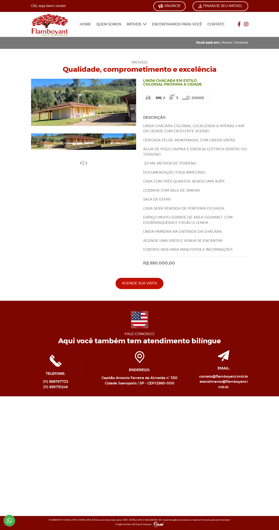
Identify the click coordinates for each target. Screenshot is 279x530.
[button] (82, 163)
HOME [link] (85, 24)
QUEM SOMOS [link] (108, 24)
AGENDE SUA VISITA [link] (139, 283)
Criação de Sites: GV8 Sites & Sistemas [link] (139, 524)
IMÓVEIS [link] (137, 24)
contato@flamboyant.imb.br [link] (223, 376)
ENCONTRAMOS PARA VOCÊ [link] (177, 24)
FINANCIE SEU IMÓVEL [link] (220, 6)
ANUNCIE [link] (169, 6)
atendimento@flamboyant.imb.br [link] (224, 384)
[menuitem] (85, 24)
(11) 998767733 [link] (55, 381)
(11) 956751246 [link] (55, 387)
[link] (49, 24)
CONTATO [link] (215, 24)
